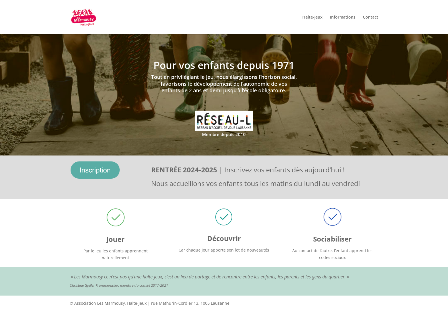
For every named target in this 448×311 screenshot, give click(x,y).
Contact (370, 17)
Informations (342, 17)
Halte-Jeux (312, 17)
